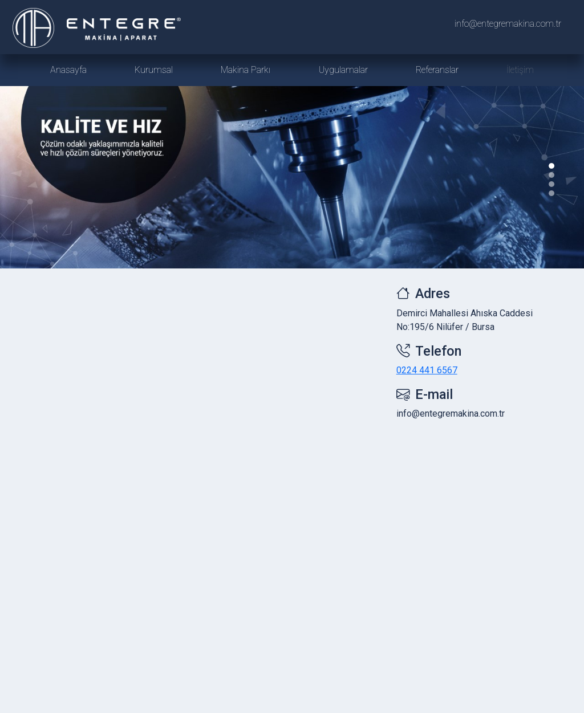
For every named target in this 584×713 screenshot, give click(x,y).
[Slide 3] (551, 193)
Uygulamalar (343, 69)
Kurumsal (154, 69)
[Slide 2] (551, 184)
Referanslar (437, 69)
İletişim (520, 69)
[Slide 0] (551, 166)
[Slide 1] (551, 175)
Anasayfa (68, 69)
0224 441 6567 (426, 370)
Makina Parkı (245, 69)
